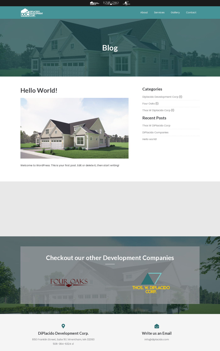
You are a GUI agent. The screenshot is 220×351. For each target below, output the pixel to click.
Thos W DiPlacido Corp (156, 125)
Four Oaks (148, 103)
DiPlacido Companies (155, 132)
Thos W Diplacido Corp (156, 110)
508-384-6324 (62, 344)
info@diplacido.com (157, 339)
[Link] (94, 3)
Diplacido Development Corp (160, 97)
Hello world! (149, 139)
